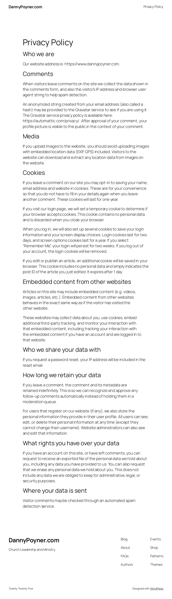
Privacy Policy (154, 6)
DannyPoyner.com (25, 6)
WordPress (156, 588)
